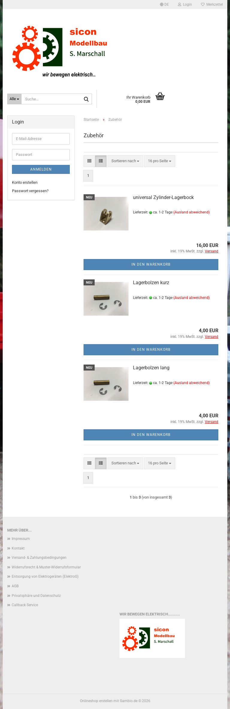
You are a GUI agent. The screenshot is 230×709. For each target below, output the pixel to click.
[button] (164, 4)
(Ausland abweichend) (191, 212)
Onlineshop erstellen (96, 701)
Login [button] (185, 4)
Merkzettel (212, 4)
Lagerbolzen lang (151, 368)
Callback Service (25, 605)
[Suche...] (14, 99)
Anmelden (41, 169)
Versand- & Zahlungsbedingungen (39, 558)
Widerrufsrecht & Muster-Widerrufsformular (46, 567)
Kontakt (18, 548)
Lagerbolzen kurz (151, 282)
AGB (15, 586)
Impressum (21, 539)
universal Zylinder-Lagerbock (163, 197)
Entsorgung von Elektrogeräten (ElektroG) (45, 576)
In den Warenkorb (150, 264)
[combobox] (125, 161)
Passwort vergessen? (30, 191)
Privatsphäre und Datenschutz (36, 596)
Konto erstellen (24, 182)
